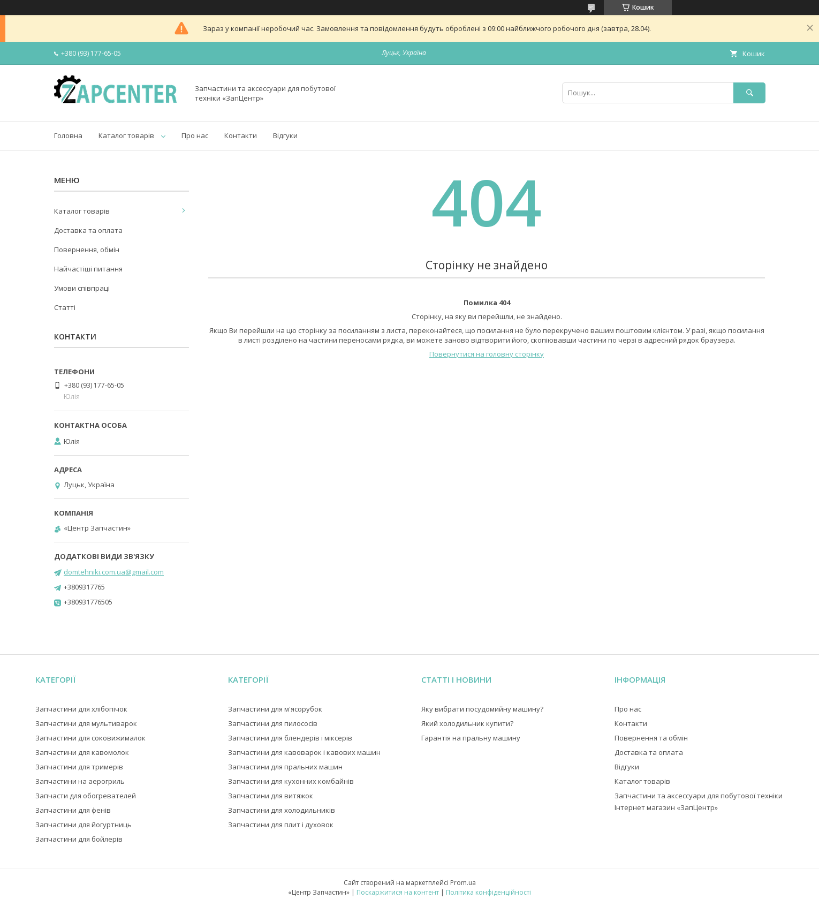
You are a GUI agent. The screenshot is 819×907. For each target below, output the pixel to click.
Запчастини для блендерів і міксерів (290, 738)
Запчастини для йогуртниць (83, 824)
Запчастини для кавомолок (82, 752)
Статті (64, 307)
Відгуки (285, 135)
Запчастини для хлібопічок (81, 709)
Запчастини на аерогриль (80, 781)
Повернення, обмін (86, 249)
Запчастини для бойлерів (79, 839)
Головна (68, 135)
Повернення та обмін (651, 738)
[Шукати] (749, 92)
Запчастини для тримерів (79, 767)
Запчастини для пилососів (272, 723)
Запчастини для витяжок (270, 795)
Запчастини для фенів (73, 810)
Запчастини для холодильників (281, 810)
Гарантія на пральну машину (470, 738)
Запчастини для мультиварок (86, 723)
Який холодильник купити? (467, 723)
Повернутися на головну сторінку (486, 354)
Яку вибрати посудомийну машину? (482, 709)
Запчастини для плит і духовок (280, 824)
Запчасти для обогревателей (85, 795)
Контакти (240, 135)
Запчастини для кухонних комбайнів (291, 781)
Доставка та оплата (88, 230)
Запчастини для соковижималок (90, 738)
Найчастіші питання (88, 269)
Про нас (194, 135)
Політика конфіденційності (488, 892)
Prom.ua (463, 882)
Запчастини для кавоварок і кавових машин (304, 752)
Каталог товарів (126, 135)
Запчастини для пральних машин (285, 767)
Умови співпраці (82, 288)
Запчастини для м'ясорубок (275, 709)
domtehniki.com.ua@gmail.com (114, 572)
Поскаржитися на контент (398, 892)
